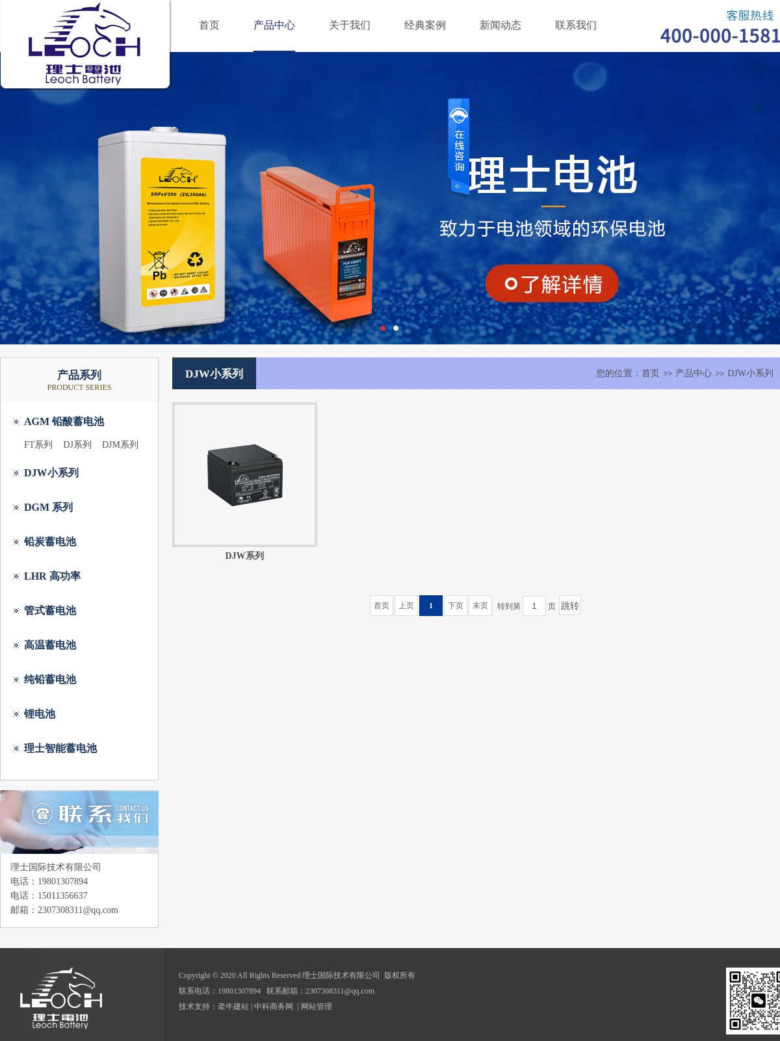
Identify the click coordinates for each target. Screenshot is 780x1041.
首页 (209, 25)
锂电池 (39, 713)
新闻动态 (500, 25)
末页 (480, 605)
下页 (455, 605)
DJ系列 (77, 445)
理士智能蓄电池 (60, 748)
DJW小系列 (51, 472)
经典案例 (425, 25)
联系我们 (576, 25)
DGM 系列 (48, 507)
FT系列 (38, 445)
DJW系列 (244, 556)
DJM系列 (120, 445)
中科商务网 (273, 1006)
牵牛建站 (233, 1006)
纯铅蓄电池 (50, 679)
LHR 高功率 (52, 576)
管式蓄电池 (50, 610)
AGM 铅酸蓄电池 (64, 421)
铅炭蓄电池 (50, 541)
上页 (406, 605)
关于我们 (349, 25)
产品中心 (274, 25)
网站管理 (316, 1006)
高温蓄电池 (50, 644)
